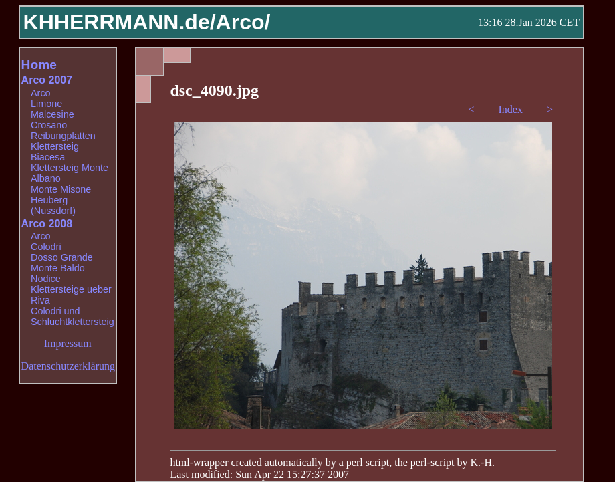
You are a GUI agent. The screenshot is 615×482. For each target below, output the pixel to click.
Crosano (49, 125)
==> (544, 109)
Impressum (68, 343)
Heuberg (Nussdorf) (53, 205)
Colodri (46, 246)
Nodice (46, 278)
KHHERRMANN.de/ (119, 22)
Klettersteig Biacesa (55, 151)
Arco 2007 (47, 80)
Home (39, 64)
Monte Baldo (58, 268)
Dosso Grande (62, 257)
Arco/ (243, 22)
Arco (41, 93)
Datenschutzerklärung (68, 366)
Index (511, 109)
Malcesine (52, 114)
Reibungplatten (63, 135)
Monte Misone (61, 189)
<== (478, 109)
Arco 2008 (47, 223)
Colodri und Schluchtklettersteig (72, 316)
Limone (46, 103)
